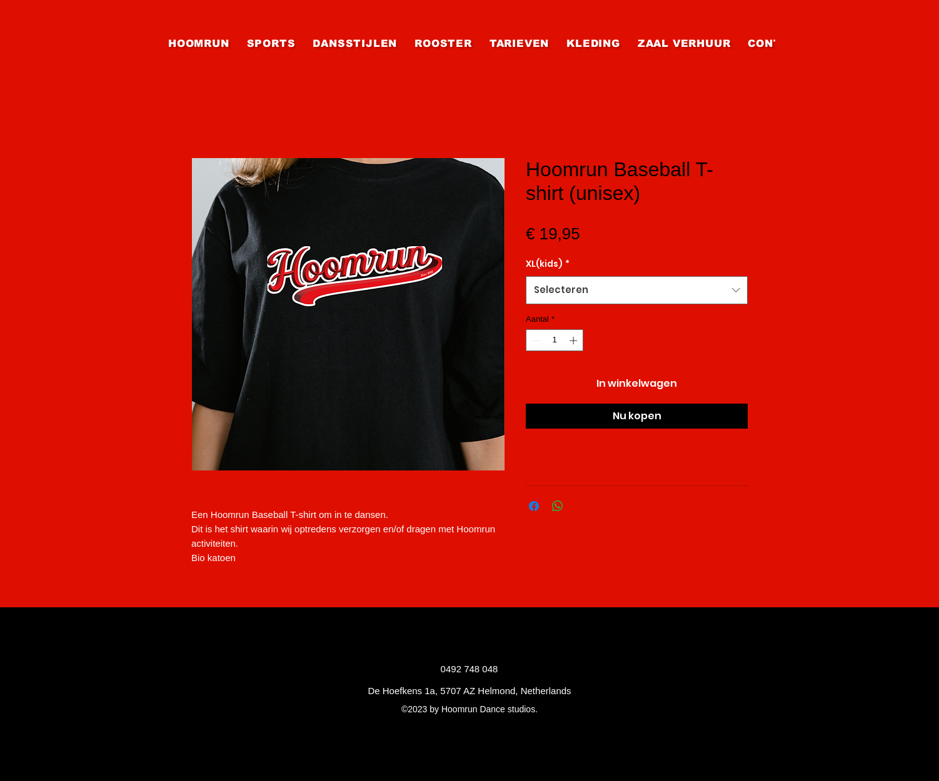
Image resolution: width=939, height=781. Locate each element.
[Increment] (574, 340)
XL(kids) (548, 263)
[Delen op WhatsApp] (557, 506)
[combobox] (637, 290)
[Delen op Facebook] (533, 506)
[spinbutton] (555, 340)
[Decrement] (535, 340)
